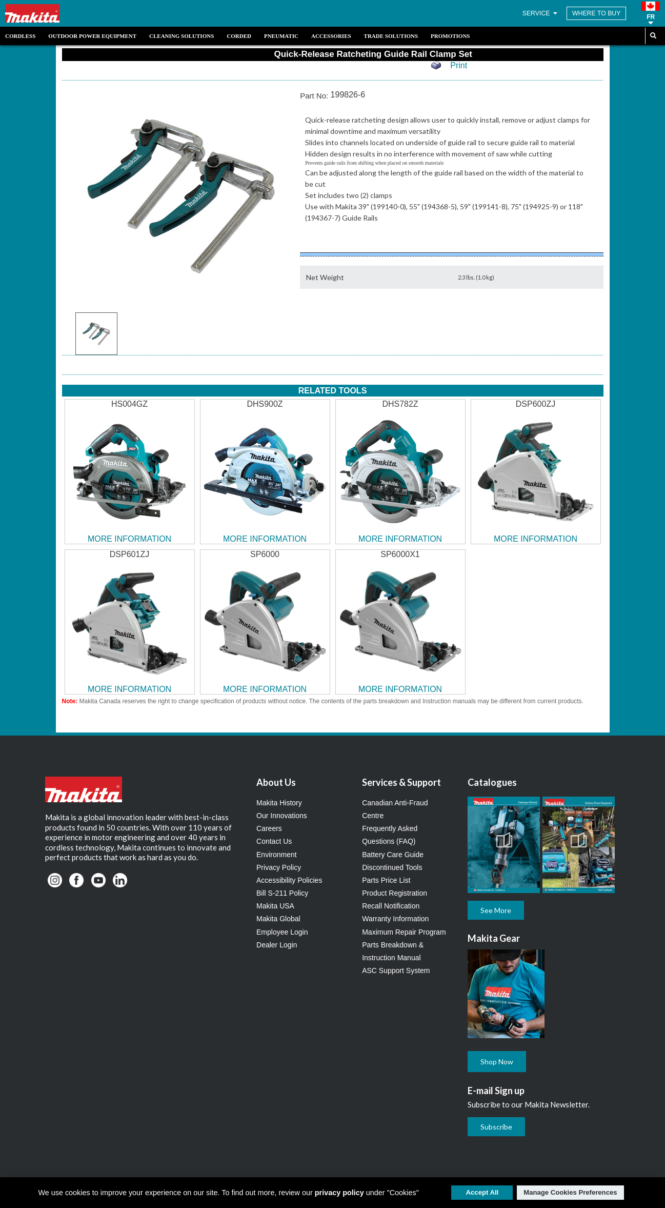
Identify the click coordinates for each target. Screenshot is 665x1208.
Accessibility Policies (289, 880)
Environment (276, 854)
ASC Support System (396, 970)
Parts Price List (386, 880)
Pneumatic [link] (281, 36)
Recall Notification (390, 906)
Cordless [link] (20, 36)
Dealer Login (276, 945)
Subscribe (496, 1126)
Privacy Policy (278, 867)
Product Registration (394, 893)
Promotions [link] (450, 36)
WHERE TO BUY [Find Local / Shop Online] (596, 13)
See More (495, 910)
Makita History (279, 803)
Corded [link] (239, 36)
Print (458, 65)
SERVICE (540, 13)
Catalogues (492, 782)
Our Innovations (281, 815)
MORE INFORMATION (129, 538)
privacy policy (339, 1193)
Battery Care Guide (393, 854)
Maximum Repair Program (404, 932)
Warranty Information (395, 919)
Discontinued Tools (392, 867)
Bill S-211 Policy (282, 893)
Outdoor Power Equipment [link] (92, 36)
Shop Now (496, 1061)
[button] (650, 13)
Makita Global (278, 919)
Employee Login (282, 932)
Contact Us (274, 841)
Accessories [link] (331, 36)
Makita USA (275, 906)
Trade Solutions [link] (391, 36)
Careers (269, 828)
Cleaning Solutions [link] (181, 36)
